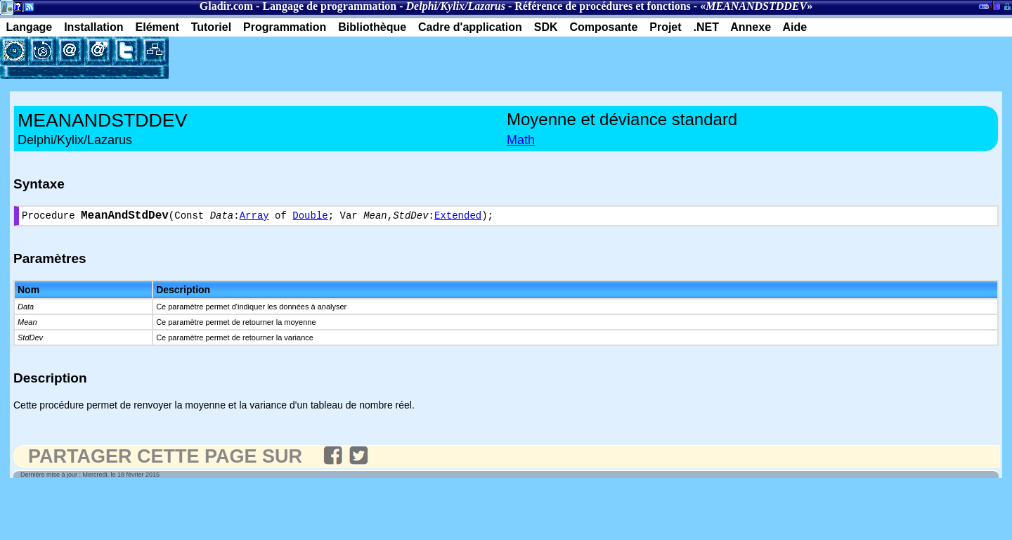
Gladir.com (226, 6)
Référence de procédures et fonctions (602, 6)
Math (521, 140)
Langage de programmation (329, 6)
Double (309, 217)
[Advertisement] (333, 58)
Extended (457, 217)
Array (254, 217)
